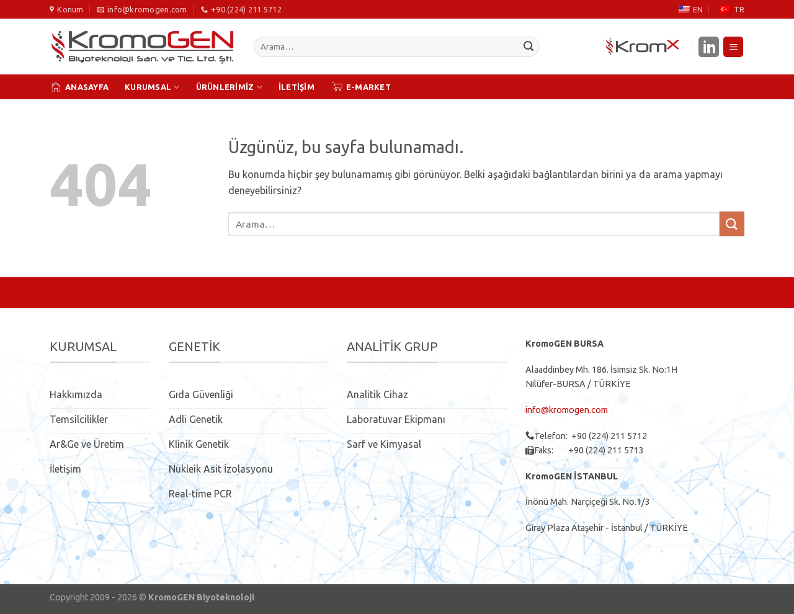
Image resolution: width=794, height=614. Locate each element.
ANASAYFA (79, 87)
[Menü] (733, 47)
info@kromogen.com (566, 410)
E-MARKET (361, 87)
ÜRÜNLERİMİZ (229, 87)
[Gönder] (528, 47)
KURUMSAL (152, 87)
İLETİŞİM (296, 86)
